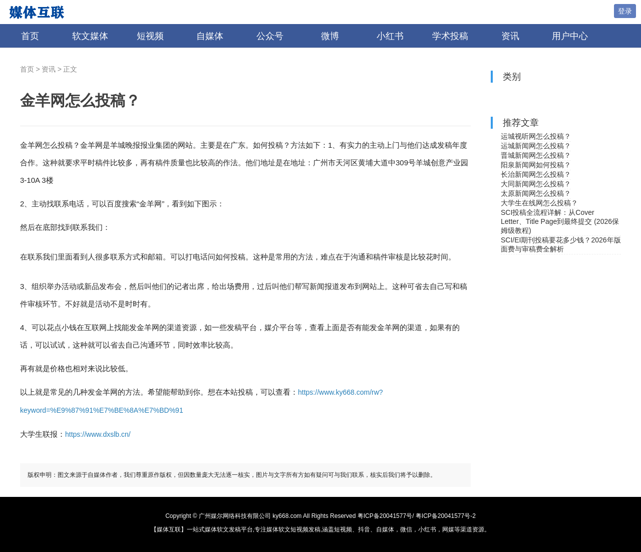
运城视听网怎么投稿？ (536, 136)
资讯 (510, 36)
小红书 (390, 36)
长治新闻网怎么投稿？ (536, 174)
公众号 (269, 36)
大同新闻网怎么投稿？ (536, 184)
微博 (330, 36)
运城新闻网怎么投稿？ (536, 146)
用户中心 (570, 36)
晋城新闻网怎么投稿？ (536, 155)
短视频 (150, 36)
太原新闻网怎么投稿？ (536, 193)
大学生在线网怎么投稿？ (539, 203)
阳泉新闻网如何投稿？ (536, 165)
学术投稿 (450, 36)
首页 (30, 36)
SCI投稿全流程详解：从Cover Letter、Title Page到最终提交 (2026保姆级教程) (560, 221)
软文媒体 (90, 36)
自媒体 (209, 36)
